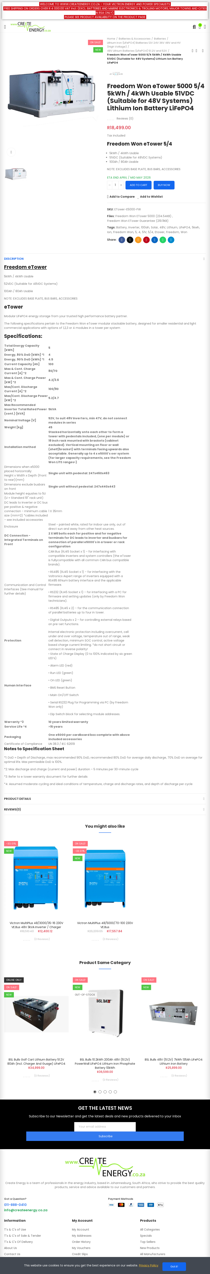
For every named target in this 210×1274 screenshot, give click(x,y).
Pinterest (146, 240)
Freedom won (123, 232)
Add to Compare (122, 197)
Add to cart (138, 185)
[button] (94, 1093)
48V (162, 227)
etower (159, 232)
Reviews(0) (12, 809)
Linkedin (154, 240)
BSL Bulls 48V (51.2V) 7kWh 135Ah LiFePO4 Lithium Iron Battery (174, 1063)
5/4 (150, 232)
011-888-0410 (15, 1196)
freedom (172, 232)
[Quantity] (115, 185)
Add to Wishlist (151, 197)
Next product (203, 51)
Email (138, 240)
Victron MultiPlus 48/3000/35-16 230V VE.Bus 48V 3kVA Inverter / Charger (36, 925)
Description (14, 259)
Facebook (122, 240)
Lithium (172, 227)
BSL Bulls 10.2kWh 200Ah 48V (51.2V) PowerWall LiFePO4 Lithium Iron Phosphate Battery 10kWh (105, 1065)
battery (121, 227)
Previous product (192, 51)
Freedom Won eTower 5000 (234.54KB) (143, 216)
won (184, 232)
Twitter (130, 240)
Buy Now (164, 185)
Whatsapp (163, 240)
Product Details (17, 799)
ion (109, 232)
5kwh (195, 227)
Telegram (171, 240)
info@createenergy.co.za (25, 1202)
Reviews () (125, 118)
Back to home (198, 51)
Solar (154, 227)
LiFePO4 (184, 227)
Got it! (174, 1266)
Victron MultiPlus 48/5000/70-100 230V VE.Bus (105, 925)
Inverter (133, 227)
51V (144, 232)
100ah (145, 227)
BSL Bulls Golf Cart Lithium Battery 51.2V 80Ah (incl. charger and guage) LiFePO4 (36, 1063)
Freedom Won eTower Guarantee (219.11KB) (138, 221)
